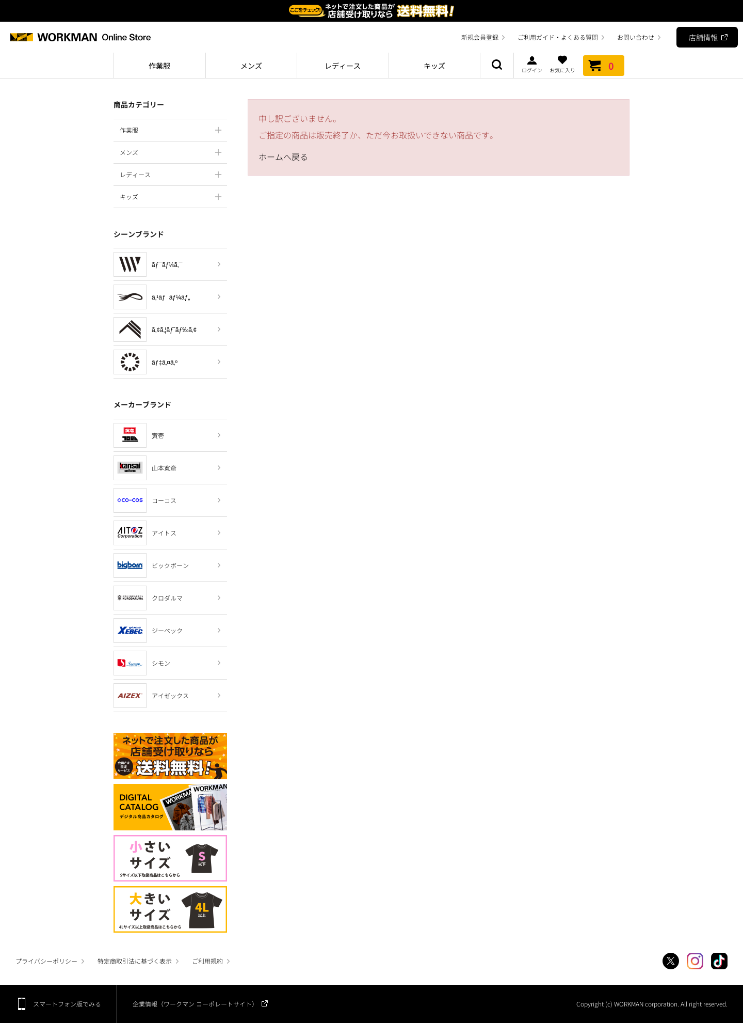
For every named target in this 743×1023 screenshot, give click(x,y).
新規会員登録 (479, 37)
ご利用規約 (207, 960)
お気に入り (562, 64)
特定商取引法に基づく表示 (135, 960)
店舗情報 (703, 37)
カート (603, 65)
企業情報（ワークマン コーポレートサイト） (195, 1003)
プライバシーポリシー (46, 960)
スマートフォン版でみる (67, 1003)
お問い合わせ (635, 37)
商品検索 (496, 65)
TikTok (719, 961)
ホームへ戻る (283, 156)
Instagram (695, 961)
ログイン (532, 64)
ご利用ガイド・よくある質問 (558, 37)
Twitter (671, 961)
